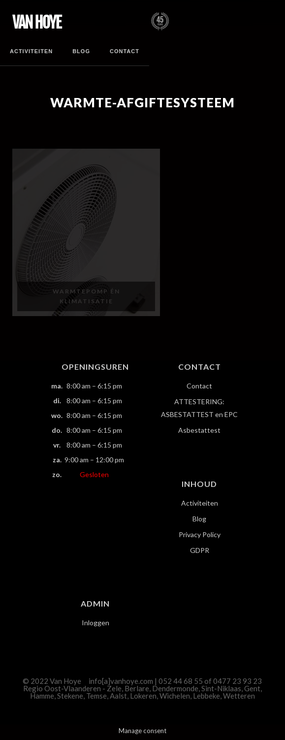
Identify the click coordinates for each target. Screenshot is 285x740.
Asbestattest (199, 430)
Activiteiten (31, 51)
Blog (81, 51)
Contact (124, 51)
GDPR (199, 550)
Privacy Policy (200, 534)
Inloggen (95, 622)
